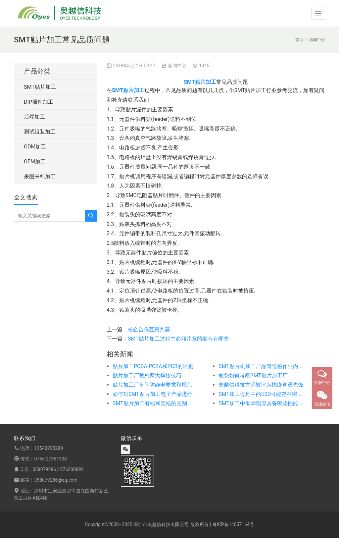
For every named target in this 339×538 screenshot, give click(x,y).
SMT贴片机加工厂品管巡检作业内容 (260, 366)
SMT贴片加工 (40, 87)
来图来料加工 (40, 176)
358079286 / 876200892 (57, 469)
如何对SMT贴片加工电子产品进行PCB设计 (155, 394)
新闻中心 (177, 65)
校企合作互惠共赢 (149, 329)
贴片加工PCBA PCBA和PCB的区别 (153, 366)
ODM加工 (35, 146)
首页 (299, 39)
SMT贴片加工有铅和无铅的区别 (150, 403)
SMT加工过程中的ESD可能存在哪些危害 (260, 394)
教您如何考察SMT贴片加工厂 (253, 375)
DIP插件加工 (38, 102)
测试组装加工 (40, 132)
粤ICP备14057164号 (233, 524)
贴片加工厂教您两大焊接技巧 (147, 375)
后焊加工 (34, 117)
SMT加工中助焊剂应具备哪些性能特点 (260, 403)
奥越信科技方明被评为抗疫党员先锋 (260, 385)
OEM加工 (35, 161)
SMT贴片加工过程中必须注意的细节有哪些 (178, 339)
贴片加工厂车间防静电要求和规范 (152, 385)
